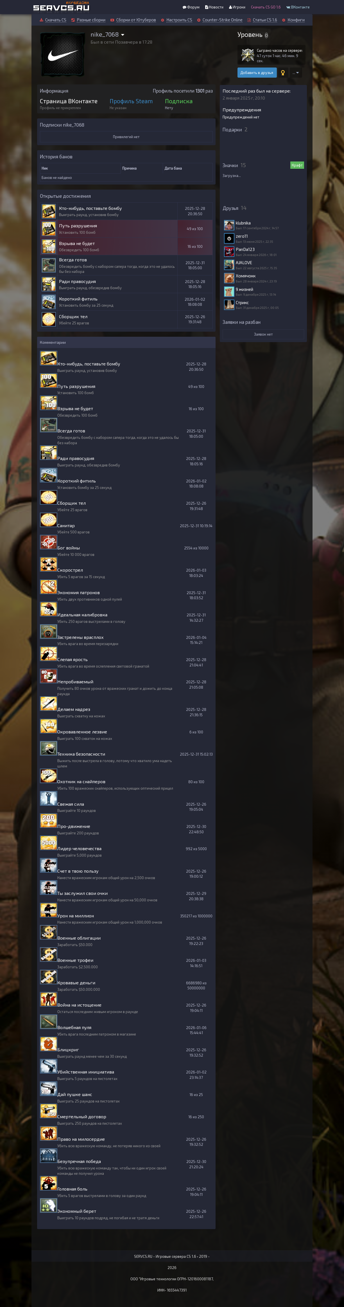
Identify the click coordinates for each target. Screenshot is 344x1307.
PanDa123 (245, 249)
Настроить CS (179, 19)
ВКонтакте (298, 7)
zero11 (242, 236)
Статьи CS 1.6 (265, 19)
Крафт (297, 165)
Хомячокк (245, 275)
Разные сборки (91, 19)
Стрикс (242, 302)
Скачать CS (55, 19)
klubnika (243, 222)
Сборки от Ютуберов (136, 19)
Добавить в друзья (257, 72)
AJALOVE (244, 262)
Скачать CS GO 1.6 (266, 7)
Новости (214, 7)
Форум (191, 7)
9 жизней (244, 289)
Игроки (237, 7)
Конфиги (296, 19)
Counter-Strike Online (223, 19)
